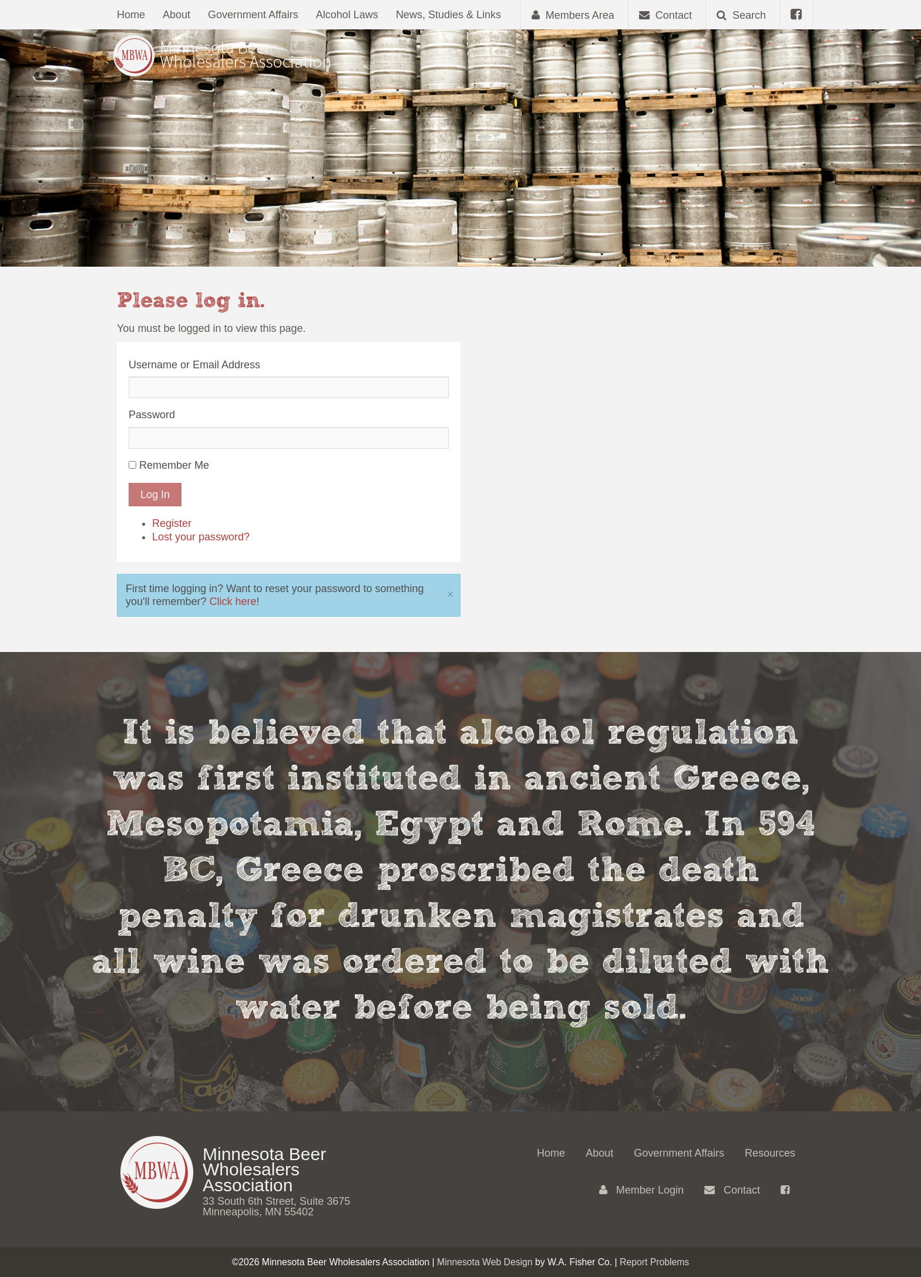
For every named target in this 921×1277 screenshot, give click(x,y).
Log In (155, 494)
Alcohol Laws (347, 15)
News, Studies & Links (448, 15)
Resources (770, 1153)
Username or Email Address (194, 365)
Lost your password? (201, 537)
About (176, 15)
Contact (732, 1190)
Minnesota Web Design (485, 1262)
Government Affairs (253, 15)
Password (152, 415)
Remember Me (174, 465)
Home (131, 15)
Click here (233, 601)
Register (171, 523)
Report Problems (654, 1262)
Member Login (641, 1190)
